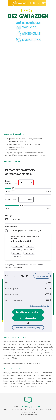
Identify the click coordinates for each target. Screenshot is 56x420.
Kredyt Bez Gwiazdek (12, 134)
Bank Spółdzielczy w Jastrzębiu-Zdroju (30, 407)
